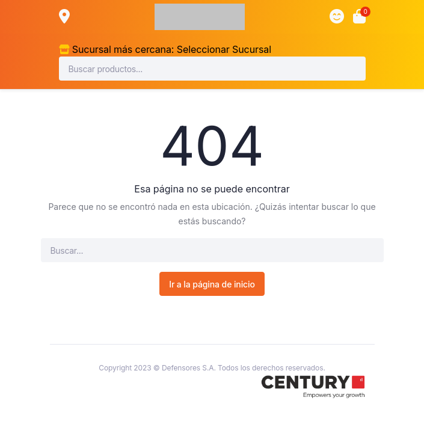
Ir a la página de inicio (212, 284)
